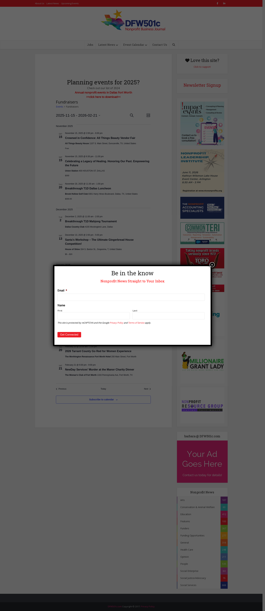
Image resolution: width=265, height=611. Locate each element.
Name (61, 305)
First (60, 310)
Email (62, 290)
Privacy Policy (116, 322)
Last (135, 310)
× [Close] (212, 264)
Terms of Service (136, 322)
